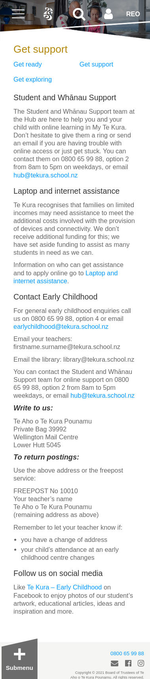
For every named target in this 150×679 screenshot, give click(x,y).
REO (133, 13)
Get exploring (32, 79)
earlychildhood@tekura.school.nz (60, 326)
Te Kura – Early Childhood (64, 587)
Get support (96, 64)
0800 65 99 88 (127, 653)
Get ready (27, 64)
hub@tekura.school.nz (45, 175)
